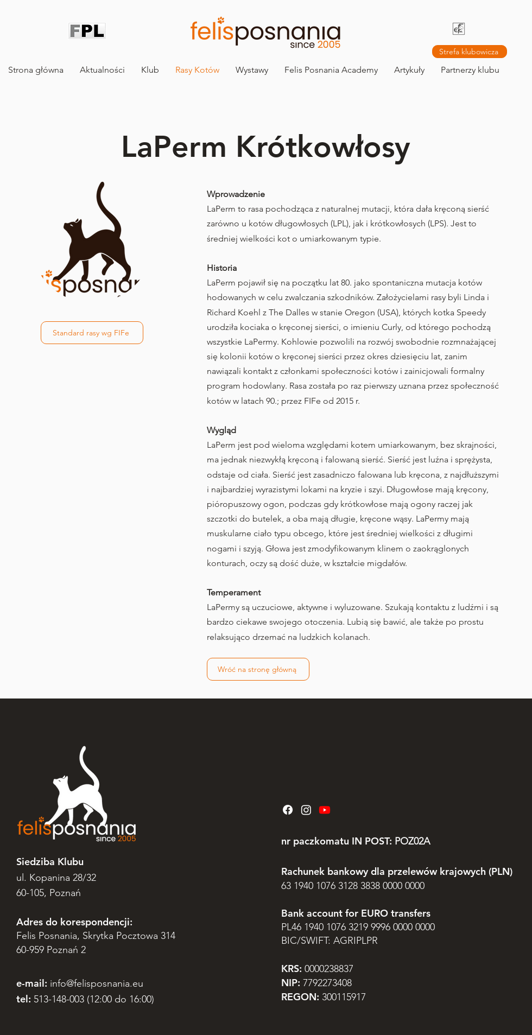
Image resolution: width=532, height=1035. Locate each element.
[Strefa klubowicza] (469, 51)
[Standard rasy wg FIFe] (92, 332)
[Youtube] (324, 809)
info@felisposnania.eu (96, 983)
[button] (150, 69)
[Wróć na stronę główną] (258, 669)
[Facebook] (287, 809)
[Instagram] (306, 809)
